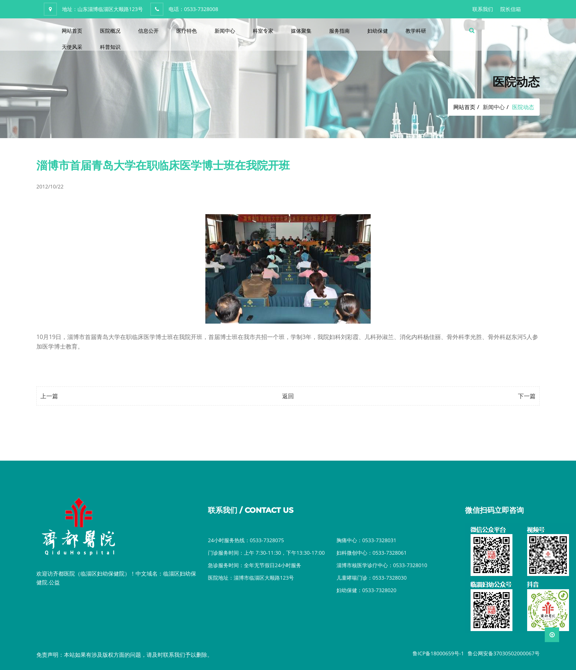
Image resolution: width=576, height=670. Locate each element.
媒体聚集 (301, 30)
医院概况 (110, 30)
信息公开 (148, 30)
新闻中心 (225, 30)
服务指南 (339, 30)
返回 (288, 396)
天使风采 (72, 46)
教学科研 (416, 30)
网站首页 (72, 30)
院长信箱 (510, 9)
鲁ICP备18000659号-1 (438, 653)
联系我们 (482, 9)
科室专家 (263, 30)
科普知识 (110, 46)
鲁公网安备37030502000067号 (504, 653)
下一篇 (527, 396)
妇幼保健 (377, 30)
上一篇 (49, 396)
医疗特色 (186, 30)
